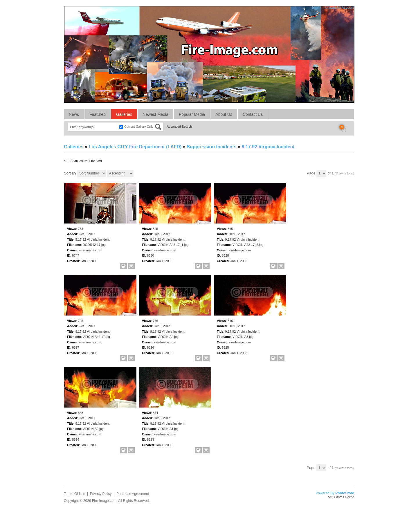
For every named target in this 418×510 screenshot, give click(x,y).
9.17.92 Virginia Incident (268, 146)
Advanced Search (179, 126)
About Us (223, 114)
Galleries (124, 114)
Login (316, 8)
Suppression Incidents (212, 146)
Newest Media (155, 114)
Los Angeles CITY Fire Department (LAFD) (135, 146)
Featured (97, 114)
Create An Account (339, 8)
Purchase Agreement (132, 494)
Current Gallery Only (138, 126)
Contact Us (253, 114)
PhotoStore (344, 493)
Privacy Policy (101, 494)
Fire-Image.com (104, 501)
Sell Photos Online (341, 497)
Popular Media (192, 114)
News (74, 114)
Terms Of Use (74, 494)
